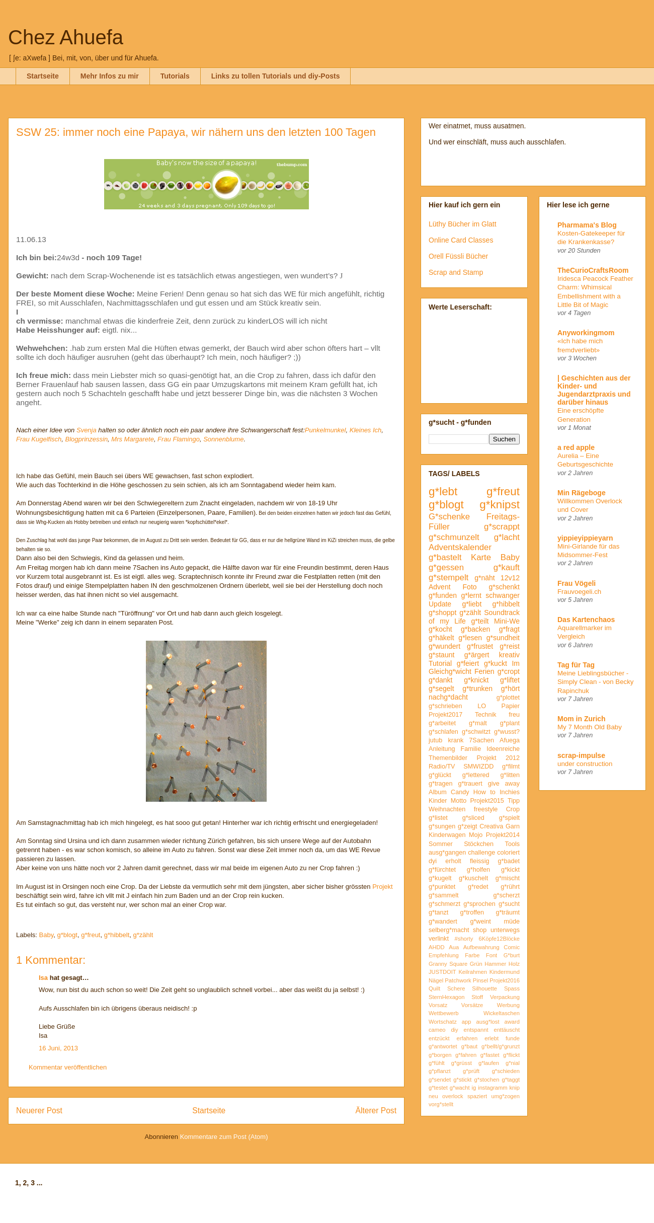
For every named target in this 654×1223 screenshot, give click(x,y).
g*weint (480, 921)
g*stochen (487, 1080)
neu (433, 1096)
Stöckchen (479, 844)
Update (440, 604)
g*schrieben (445, 706)
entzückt (439, 1038)
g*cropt (509, 671)
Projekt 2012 (498, 757)
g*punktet (442, 886)
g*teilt (479, 621)
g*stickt (462, 1080)
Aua (454, 947)
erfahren (467, 1038)
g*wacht (460, 1088)
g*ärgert (476, 655)
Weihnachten (447, 809)
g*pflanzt (440, 1071)
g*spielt (509, 817)
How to (484, 792)
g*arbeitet (442, 723)
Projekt (382, 886)
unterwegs (505, 930)
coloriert (508, 852)
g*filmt (511, 766)
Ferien (484, 671)
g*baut (469, 1046)
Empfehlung (444, 955)
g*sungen (442, 826)
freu (514, 714)
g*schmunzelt (454, 537)
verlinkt (439, 938)
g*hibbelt (117, 935)
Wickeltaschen (501, 1013)
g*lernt (471, 595)
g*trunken (477, 688)
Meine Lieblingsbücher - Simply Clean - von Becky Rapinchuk (595, 682)
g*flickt (511, 1055)
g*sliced (473, 817)
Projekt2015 (487, 800)
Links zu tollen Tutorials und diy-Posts (275, 76)
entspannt (475, 1030)
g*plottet (508, 697)
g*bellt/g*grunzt (500, 1046)
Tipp (514, 800)
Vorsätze (472, 1005)
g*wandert (443, 921)
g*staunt (441, 655)
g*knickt (476, 680)
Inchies (510, 792)
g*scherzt (507, 895)
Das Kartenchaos (586, 620)
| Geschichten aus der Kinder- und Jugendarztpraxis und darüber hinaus (594, 390)
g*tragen (441, 783)
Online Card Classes (461, 240)
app (466, 1022)
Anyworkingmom (586, 333)
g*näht (484, 578)
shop (479, 930)
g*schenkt (504, 587)
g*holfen (478, 869)
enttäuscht (507, 1030)
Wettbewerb (444, 1013)
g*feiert (468, 663)
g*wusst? (507, 731)
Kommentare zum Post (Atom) (224, 1136)
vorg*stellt (441, 1104)
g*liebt (471, 604)
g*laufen (488, 1063)
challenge (481, 852)
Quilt (434, 988)
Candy (460, 792)
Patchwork (458, 980)
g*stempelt (448, 577)
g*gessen (446, 567)
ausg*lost (487, 1022)
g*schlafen (443, 731)
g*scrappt (502, 526)
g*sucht (509, 903)
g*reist (510, 646)
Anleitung (442, 748)
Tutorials (175, 76)
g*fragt (509, 629)
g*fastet (490, 1055)
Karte (481, 557)
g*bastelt (445, 557)
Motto (459, 800)
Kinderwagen (447, 834)
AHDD (437, 947)
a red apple (576, 447)
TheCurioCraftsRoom (593, 270)
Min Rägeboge (581, 493)
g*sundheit (503, 638)
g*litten (510, 775)
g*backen (475, 629)
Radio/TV (442, 766)
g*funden (443, 595)
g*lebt (443, 491)
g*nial (513, 1063)
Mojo (475, 834)
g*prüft (471, 1071)
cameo (437, 1030)
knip (515, 1088)
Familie (471, 748)
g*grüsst (461, 1063)
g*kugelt (440, 878)
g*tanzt (438, 912)
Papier (511, 706)
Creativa (491, 826)
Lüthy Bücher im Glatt (463, 224)
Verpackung (505, 997)
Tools (512, 844)
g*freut (90, 935)
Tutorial (440, 663)
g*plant (510, 723)
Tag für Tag (576, 665)
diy (454, 1030)
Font (491, 955)
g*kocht (440, 629)
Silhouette (484, 988)
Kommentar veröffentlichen (68, 1067)
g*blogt (67, 935)
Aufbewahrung (481, 947)
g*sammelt (444, 895)
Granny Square (448, 964)
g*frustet (480, 646)
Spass (512, 988)
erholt (453, 861)
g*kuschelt (473, 878)
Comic (512, 947)
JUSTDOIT (442, 972)
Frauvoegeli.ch (579, 591)
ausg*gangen (447, 852)
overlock (452, 1096)
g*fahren (465, 1055)
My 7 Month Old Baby (589, 727)
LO (481, 706)
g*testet (438, 1088)
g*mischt (508, 878)
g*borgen (440, 1055)
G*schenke (449, 516)
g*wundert (444, 646)
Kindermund (504, 972)
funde (513, 1038)
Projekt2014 (503, 834)
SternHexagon (447, 997)
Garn (513, 826)
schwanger (502, 595)
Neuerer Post (39, 1110)
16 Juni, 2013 (58, 1048)
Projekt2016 (504, 980)
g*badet (509, 861)
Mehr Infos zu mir (109, 76)
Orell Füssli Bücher (458, 256)
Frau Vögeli (576, 583)
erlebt (491, 1038)
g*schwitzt (476, 731)
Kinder (438, 800)
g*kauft (507, 567)
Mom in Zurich (581, 719)
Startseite (43, 76)
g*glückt (440, 775)
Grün (476, 964)
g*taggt (511, 1080)
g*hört (510, 688)
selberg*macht (449, 930)
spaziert (477, 1096)
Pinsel (480, 980)
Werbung (508, 1005)
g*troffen (472, 912)
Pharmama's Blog (587, 225)
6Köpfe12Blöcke (499, 939)
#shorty (464, 939)
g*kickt (510, 869)
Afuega (510, 740)
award (512, 1022)
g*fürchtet (442, 869)
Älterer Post (376, 1110)
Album (438, 792)
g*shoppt (442, 612)
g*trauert (470, 783)
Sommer (441, 844)
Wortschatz (443, 1022)
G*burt (512, 955)
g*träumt (508, 912)
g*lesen (470, 638)
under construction (584, 764)
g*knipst (499, 504)
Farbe (472, 955)
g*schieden (506, 1071)
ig (474, 1088)
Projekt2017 (445, 714)
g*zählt (143, 935)
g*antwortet (443, 1046)
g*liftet (510, 680)
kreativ (509, 655)
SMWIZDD (478, 766)
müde (512, 921)
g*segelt (441, 688)
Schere (456, 988)
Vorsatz (438, 1005)
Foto (470, 587)
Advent (440, 587)
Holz (514, 964)
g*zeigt (467, 826)
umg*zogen (505, 1096)
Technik (486, 714)
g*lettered (475, 775)
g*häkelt (441, 638)
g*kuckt (495, 663)
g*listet (438, 817)
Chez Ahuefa (65, 37)
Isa (43, 977)
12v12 (510, 578)
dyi (433, 861)
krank (455, 740)
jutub (435, 740)
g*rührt (510, 886)
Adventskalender (460, 547)
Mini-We (507, 621)
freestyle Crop (497, 809)
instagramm (492, 1088)
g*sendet (440, 1080)
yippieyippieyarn (585, 538)
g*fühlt (437, 1063)
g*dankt (440, 680)
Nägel (436, 980)
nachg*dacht (448, 697)
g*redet (478, 886)
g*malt (478, 723)
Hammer (495, 964)
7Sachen (481, 740)
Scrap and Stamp (456, 272)
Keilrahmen (472, 972)
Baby (46, 935)
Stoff (477, 997)
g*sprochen (479, 903)
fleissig (479, 861)
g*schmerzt (444, 903)
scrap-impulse (581, 755)
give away (504, 783)
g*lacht (507, 537)
